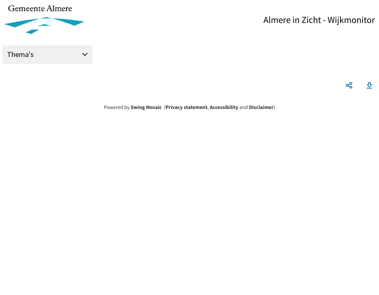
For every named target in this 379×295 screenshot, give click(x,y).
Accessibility (224, 107)
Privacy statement (186, 107)
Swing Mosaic (146, 107)
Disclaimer (261, 107)
